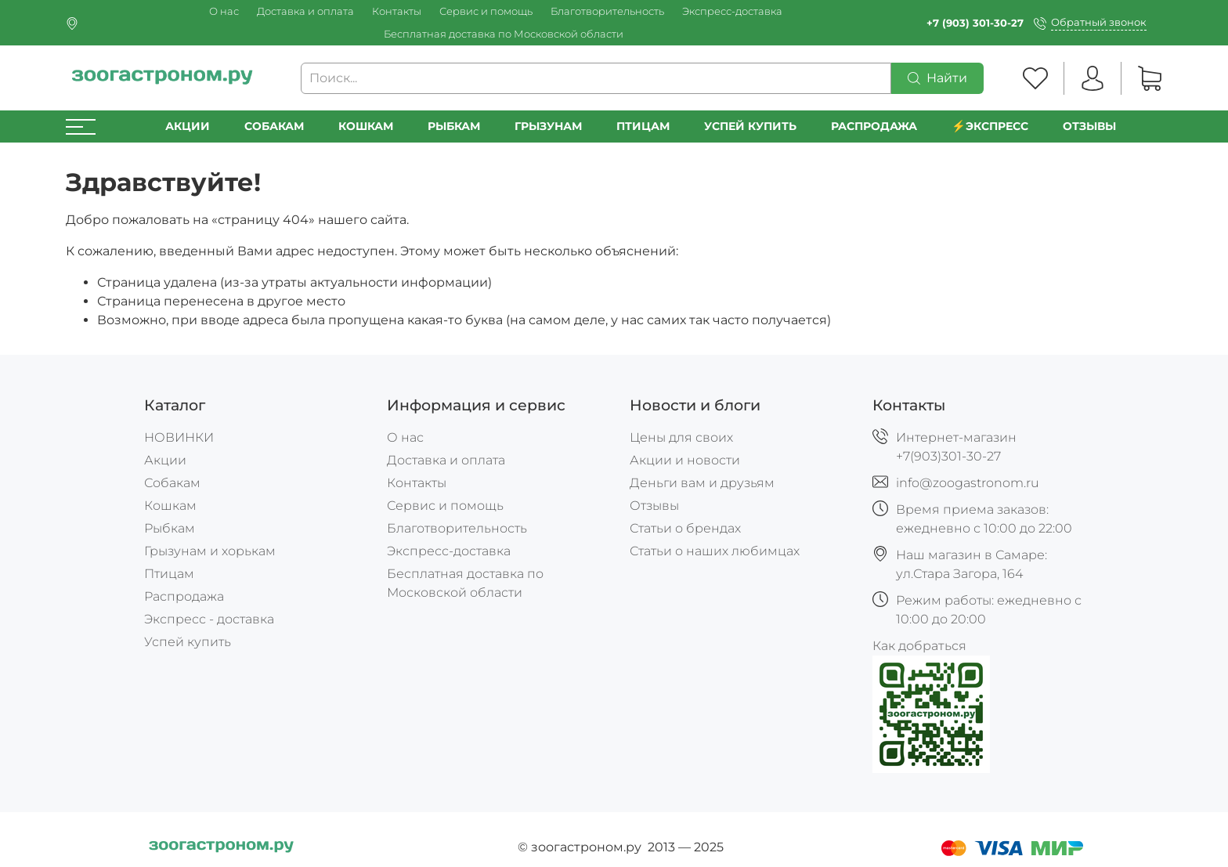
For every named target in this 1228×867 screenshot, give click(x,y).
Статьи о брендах (685, 528)
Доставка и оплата (305, 11)
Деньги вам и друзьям (702, 482)
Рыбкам (454, 126)
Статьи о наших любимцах (715, 551)
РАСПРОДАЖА (874, 126)
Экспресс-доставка (732, 11)
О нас (224, 11)
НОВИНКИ (179, 437)
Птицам (643, 126)
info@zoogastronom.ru (967, 482)
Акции (187, 126)
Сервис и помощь (486, 11)
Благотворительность (607, 11)
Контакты (396, 11)
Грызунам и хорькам (210, 551)
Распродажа (184, 596)
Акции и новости (685, 460)
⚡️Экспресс (990, 126)
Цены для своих (681, 437)
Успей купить (187, 641)
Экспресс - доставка (209, 619)
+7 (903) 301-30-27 (975, 23)
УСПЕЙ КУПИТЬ (750, 126)
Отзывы (1089, 126)
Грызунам (548, 126)
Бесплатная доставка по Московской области (503, 34)
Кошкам (365, 126)
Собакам (274, 126)
